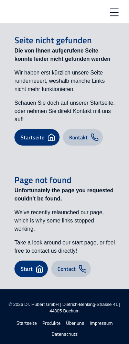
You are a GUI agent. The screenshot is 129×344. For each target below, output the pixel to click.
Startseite (27, 323)
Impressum (101, 323)
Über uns (75, 323)
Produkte (51, 323)
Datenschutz (64, 334)
